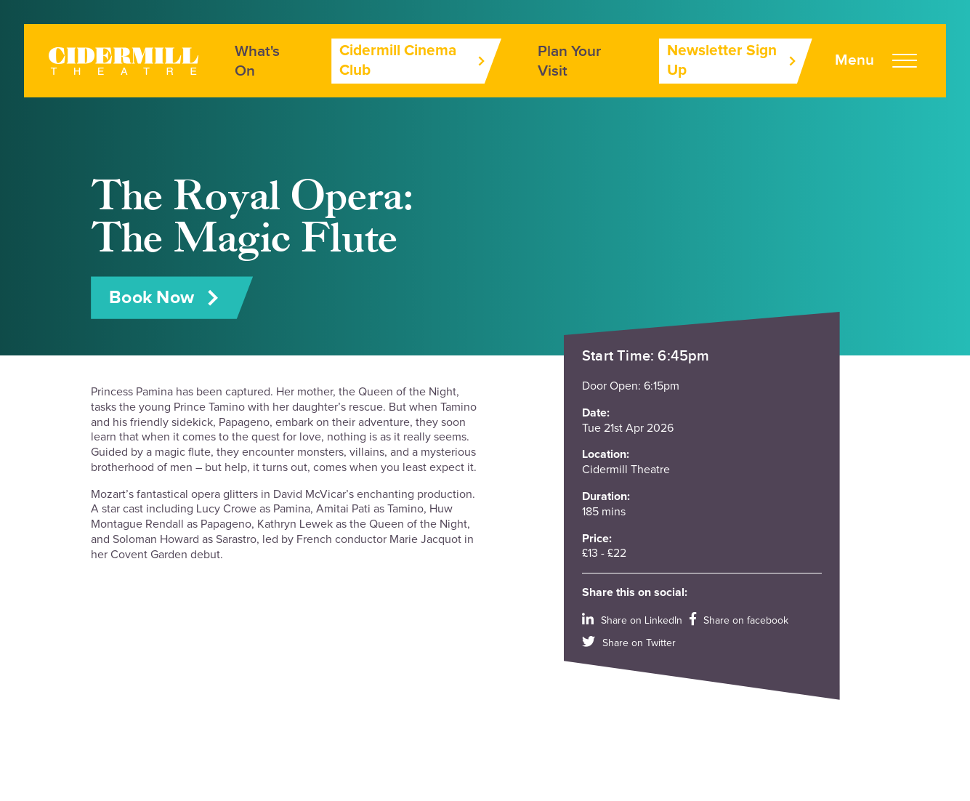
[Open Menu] (875, 61)
